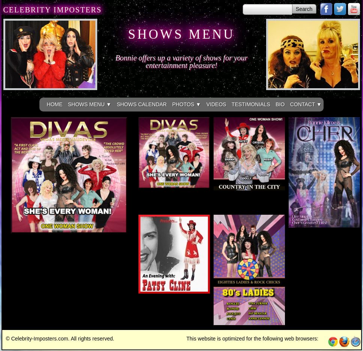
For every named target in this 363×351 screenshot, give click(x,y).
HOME (55, 104)
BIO (280, 104)
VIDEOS (216, 104)
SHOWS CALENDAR (142, 104)
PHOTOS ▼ (186, 104)
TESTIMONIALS (251, 104)
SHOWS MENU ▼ (89, 104)
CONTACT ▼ (306, 104)
